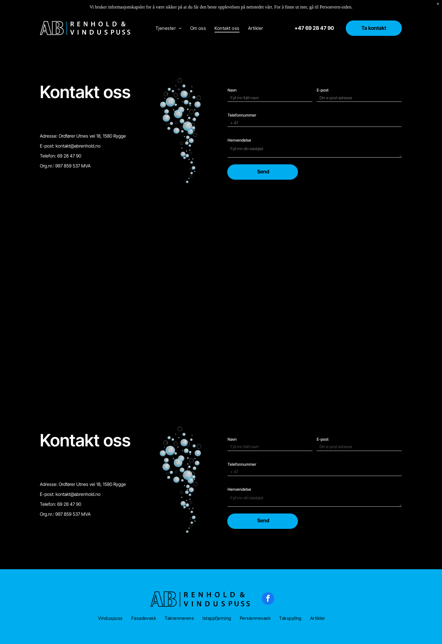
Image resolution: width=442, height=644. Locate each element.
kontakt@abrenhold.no (78, 146)
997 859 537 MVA (73, 166)
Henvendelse (239, 140)
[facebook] (268, 599)
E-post (323, 90)
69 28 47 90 (69, 156)
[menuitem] (168, 28)
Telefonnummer (242, 115)
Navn (232, 90)
